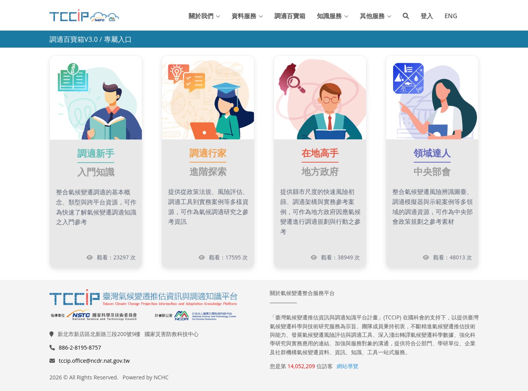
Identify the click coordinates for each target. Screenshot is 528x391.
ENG (451, 16)
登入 (427, 16)
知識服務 (329, 16)
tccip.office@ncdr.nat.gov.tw (94, 360)
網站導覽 (347, 366)
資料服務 (244, 16)
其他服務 (372, 16)
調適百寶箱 (289, 16)
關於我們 (201, 16)
